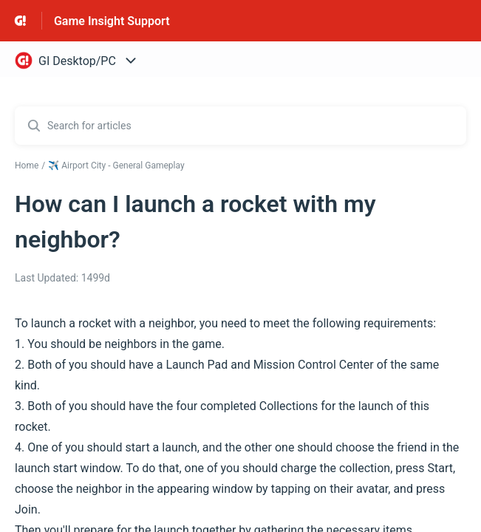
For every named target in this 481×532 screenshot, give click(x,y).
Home (26, 165)
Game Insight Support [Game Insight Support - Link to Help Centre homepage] (112, 21)
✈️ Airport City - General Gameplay (116, 165)
